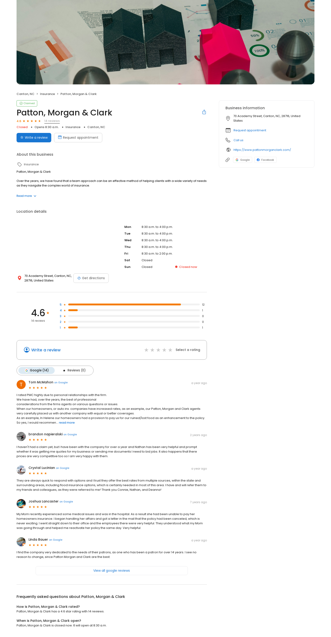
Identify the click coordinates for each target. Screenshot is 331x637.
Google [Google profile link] (243, 160)
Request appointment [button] (250, 130)
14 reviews (52, 121)
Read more (26, 196)
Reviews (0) (74, 370)
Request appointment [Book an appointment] (78, 137)
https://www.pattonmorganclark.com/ (262, 150)
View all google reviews (111, 570)
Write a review (46, 350)
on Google (61, 382)
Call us (238, 140)
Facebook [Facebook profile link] (265, 160)
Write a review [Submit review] (34, 137)
